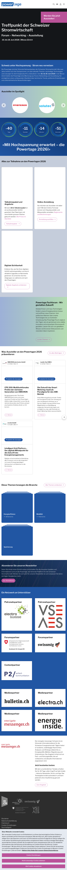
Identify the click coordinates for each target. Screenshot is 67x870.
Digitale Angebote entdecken (16, 285)
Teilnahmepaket (12, 224)
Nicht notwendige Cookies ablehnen (33, 860)
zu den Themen (42, 339)
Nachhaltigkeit (6, 827)
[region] (33, 849)
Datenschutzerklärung (9, 821)
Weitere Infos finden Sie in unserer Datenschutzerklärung (40, 850)
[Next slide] (63, 105)
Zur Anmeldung (8, 580)
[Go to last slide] (3, 105)
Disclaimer (5, 818)
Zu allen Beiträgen (55, 353)
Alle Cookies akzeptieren (33, 866)
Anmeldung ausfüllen (46, 219)
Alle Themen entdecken (53, 485)
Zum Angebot (41, 785)
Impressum (5, 823)
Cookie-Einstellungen (8, 825)
